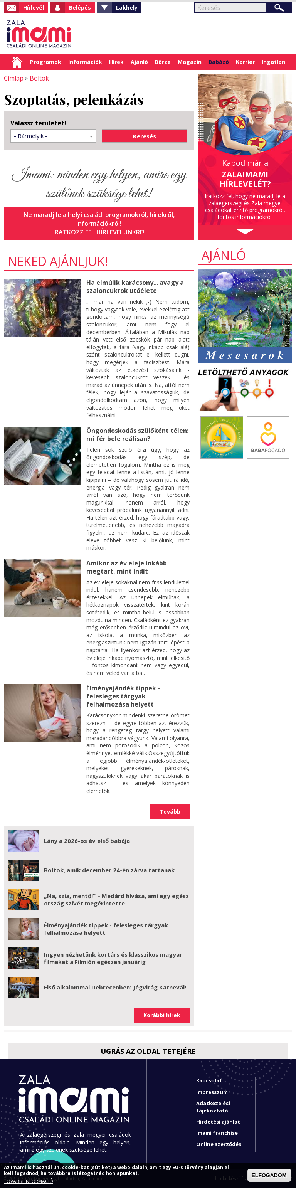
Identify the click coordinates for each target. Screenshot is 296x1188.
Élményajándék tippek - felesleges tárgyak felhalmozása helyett (123, 696)
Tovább (170, 810)
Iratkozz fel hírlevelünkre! (99, 232)
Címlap (17, 62)
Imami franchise (217, 1132)
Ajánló (139, 62)
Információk (85, 62)
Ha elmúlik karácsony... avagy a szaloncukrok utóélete (134, 286)
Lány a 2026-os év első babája (87, 840)
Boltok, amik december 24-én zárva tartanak (109, 869)
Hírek (116, 62)
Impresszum (212, 1091)
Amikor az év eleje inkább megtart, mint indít (126, 567)
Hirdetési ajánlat (218, 1121)
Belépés (80, 7)
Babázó (219, 62)
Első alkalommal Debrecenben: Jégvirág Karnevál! (115, 987)
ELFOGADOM (269, 1175)
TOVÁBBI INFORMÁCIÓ (28, 1181)
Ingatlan (273, 62)
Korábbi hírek (161, 1014)
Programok (45, 62)
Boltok (39, 78)
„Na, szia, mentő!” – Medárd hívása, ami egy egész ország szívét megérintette (116, 899)
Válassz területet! (38, 123)
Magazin (190, 62)
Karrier (245, 62)
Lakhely (127, 7)
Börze (163, 62)
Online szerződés (218, 1143)
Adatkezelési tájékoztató (213, 1106)
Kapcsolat (209, 1080)
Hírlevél (33, 7)
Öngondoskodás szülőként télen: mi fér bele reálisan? (137, 434)
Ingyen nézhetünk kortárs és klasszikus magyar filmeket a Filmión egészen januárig (113, 957)
